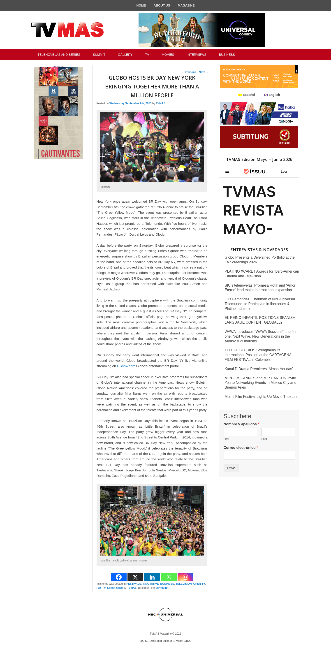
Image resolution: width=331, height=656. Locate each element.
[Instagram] (185, 577)
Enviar (231, 468)
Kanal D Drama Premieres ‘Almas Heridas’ (259, 369)
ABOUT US (162, 5)
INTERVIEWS (196, 54)
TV (147, 54)
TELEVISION (184, 583)
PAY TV (101, 587)
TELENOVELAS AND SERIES (59, 54)
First (226, 438)
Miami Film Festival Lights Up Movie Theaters (261, 397)
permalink (161, 587)
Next (203, 72)
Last (264, 438)
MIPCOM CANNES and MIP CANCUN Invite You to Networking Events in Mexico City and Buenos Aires (260, 382)
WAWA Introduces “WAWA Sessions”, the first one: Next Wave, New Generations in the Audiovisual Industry (261, 336)
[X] (135, 577)
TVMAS (160, 103)
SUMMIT (99, 54)
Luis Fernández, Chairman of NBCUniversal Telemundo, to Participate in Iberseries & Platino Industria (260, 304)
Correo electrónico (241, 448)
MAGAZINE (186, 5)
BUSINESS (227, 54)
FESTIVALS (133, 583)
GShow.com (126, 366)
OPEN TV (199, 583)
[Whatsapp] (169, 577)
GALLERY (125, 54)
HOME (141, 5)
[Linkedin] (152, 577)
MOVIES (168, 54)
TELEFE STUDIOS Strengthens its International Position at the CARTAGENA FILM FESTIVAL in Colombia (258, 355)
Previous (188, 72)
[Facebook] (119, 577)
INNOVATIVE (151, 583)
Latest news (115, 587)
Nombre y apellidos (241, 424)
